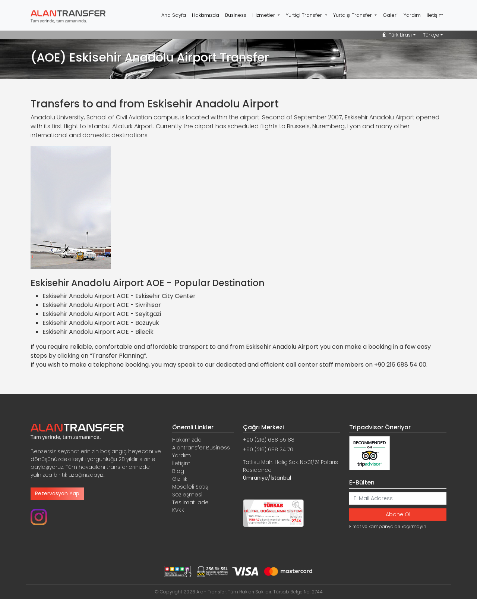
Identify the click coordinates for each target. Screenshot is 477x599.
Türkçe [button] (431, 34)
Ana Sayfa (173, 15)
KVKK (178, 510)
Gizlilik (179, 479)
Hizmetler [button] (264, 15)
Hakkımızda (205, 15)
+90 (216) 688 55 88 (268, 439)
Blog (178, 471)
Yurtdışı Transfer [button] (353, 15)
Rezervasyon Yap (57, 493)
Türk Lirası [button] (397, 34)
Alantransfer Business (201, 447)
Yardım (412, 15)
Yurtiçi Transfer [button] (304, 15)
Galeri (390, 15)
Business (235, 15)
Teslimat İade (190, 502)
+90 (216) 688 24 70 (268, 449)
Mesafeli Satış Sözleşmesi (190, 490)
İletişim (435, 15)
